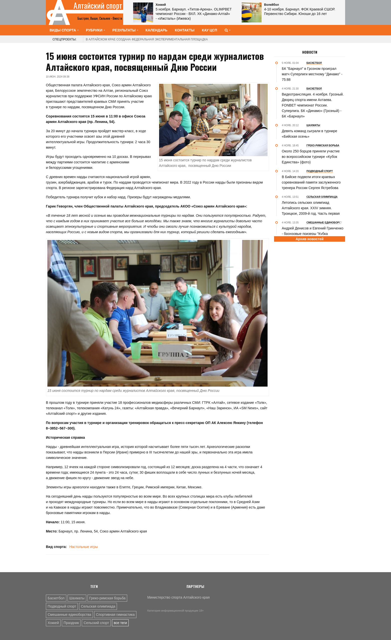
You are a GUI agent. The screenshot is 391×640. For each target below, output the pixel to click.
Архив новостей (309, 239)
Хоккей (53, 623)
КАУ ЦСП (209, 30)
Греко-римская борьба (107, 598)
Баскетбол (56, 598)
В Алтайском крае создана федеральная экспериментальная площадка (147, 39)
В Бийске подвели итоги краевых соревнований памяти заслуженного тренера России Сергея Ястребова (311, 182)
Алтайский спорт (98, 5)
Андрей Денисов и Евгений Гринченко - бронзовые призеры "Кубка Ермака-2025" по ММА (312, 233)
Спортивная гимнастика (115, 615)
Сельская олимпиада (98, 606)
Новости (309, 52)
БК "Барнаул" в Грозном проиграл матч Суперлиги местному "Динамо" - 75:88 (312, 74)
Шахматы (77, 598)
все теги (120, 623)
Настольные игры (83, 547)
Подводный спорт (62, 606)
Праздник (71, 623)
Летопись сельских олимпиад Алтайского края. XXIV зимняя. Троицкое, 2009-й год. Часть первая (311, 208)
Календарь (157, 30)
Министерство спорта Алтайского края (178, 597)
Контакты (184, 30)
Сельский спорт (96, 623)
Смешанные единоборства (69, 615)
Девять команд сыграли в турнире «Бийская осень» (309, 133)
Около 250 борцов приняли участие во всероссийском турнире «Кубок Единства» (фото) (311, 156)
